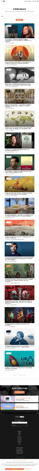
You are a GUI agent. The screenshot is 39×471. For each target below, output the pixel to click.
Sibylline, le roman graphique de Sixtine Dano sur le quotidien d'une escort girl (18, 85)
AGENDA (19, 432)
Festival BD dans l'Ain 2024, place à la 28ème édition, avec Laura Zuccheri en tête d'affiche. (19, 280)
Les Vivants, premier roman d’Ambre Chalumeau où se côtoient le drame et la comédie (18, 40)
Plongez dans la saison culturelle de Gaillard (17, 325)
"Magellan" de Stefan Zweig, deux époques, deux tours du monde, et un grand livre (18, 128)
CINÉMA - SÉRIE (19, 437)
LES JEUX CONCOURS (19, 450)
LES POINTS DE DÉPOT (19, 447)
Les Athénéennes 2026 (23, 398)
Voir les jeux (19, 392)
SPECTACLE (19, 438)
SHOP (19, 444)
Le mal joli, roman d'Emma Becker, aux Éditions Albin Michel (17, 150)
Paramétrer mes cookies (28, 468)
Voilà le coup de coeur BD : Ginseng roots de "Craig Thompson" (19, 237)
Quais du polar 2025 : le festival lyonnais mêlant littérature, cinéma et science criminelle (18, 106)
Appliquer (19, 19)
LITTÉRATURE (19, 439)
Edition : (19, 421)
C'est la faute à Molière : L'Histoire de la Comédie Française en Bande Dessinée (18, 63)
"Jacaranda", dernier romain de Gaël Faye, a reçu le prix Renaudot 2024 (19, 172)
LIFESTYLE (19, 442)
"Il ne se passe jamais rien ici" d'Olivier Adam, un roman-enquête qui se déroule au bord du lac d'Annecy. (19, 258)
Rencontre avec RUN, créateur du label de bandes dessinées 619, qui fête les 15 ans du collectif (18, 302)
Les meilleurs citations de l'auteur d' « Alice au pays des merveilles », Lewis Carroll (19, 346)
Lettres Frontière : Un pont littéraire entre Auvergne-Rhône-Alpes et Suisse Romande (19, 215)
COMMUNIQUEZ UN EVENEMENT (19, 458)
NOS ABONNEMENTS (19, 449)
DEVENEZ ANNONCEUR (19, 456)
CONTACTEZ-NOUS (19, 453)
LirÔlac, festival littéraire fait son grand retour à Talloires (18, 368)
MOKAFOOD (19, 441)
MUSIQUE (19, 434)
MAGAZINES (19, 431)
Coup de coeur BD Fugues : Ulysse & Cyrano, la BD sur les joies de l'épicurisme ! (18, 194)
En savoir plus (28, 469)
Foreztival (19, 406)
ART (19, 435)
